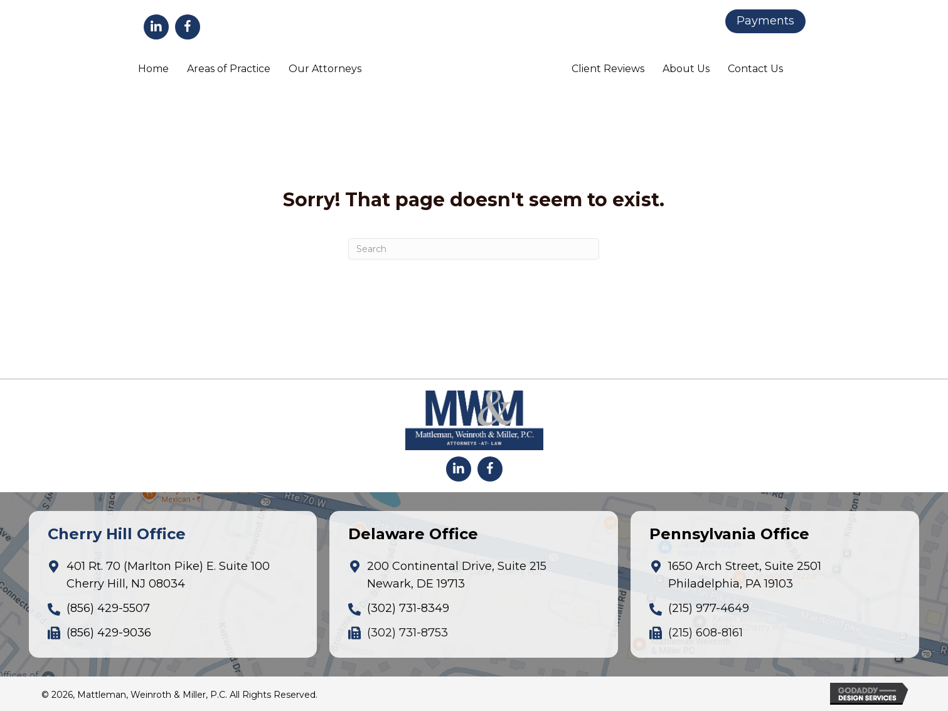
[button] (156, 27)
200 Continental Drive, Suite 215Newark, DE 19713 (456, 575)
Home (153, 69)
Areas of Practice (228, 69)
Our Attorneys (325, 69)
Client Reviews (608, 69)
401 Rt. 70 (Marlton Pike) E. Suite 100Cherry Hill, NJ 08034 (168, 575)
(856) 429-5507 (108, 608)
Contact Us (755, 69)
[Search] (473, 249)
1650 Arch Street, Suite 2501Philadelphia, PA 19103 (744, 575)
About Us (686, 69)
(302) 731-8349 (408, 608)
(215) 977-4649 (708, 608)
